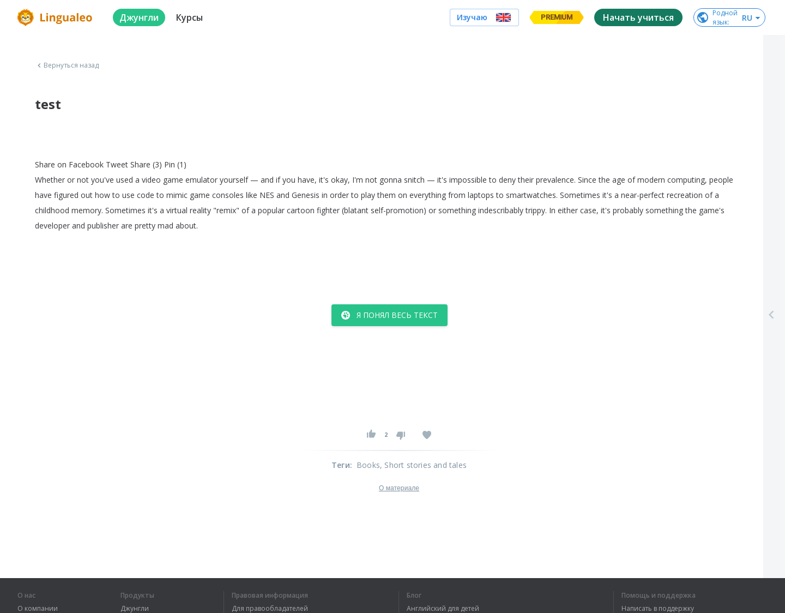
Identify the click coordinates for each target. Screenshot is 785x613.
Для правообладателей (270, 608)
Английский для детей (443, 608)
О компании (37, 608)
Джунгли (134, 608)
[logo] (56, 17)
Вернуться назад (67, 65)
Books (368, 465)
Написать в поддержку (657, 608)
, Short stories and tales (423, 465)
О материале (399, 488)
